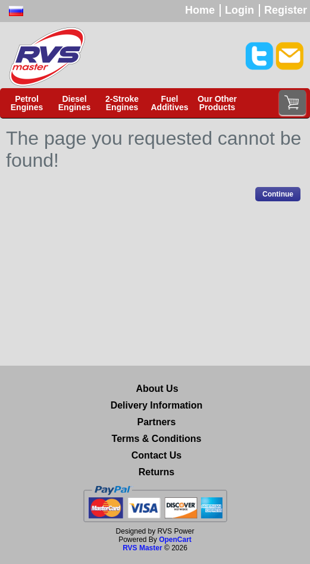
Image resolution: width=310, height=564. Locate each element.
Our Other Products (217, 103)
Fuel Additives (169, 103)
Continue (277, 194)
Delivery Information (157, 405)
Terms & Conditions (157, 439)
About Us (157, 389)
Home (200, 10)
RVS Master (142, 548)
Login (239, 10)
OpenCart (175, 539)
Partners (156, 422)
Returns (156, 472)
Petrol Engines (27, 103)
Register (285, 10)
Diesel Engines (74, 103)
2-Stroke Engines (122, 103)
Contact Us (156, 455)
